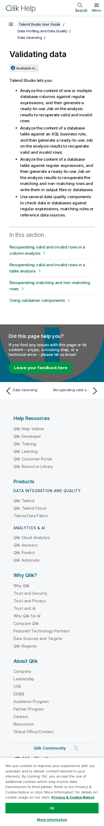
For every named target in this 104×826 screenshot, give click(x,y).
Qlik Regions (25, 646)
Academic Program (31, 701)
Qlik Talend (23, 500)
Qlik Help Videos (28, 428)
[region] (52, 791)
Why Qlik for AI (26, 616)
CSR (17, 686)
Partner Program (28, 709)
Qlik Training (24, 444)
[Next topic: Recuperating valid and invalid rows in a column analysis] (76, 390)
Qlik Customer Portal (32, 459)
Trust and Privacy (29, 600)
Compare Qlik (26, 623)
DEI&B (18, 694)
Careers (20, 716)
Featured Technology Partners (41, 631)
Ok (52, 808)
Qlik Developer (27, 436)
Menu (96, 10)
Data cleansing (30, 37)
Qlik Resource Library (33, 466)
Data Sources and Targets (37, 638)
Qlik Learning (25, 451)
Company (22, 671)
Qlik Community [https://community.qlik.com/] (50, 748)
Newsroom (23, 724)
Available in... (26, 68)
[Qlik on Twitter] (76, 748)
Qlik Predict (24, 552)
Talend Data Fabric (30, 515)
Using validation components (37, 300)
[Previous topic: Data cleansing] (27, 390)
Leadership (23, 679)
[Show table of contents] (11, 24)
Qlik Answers (25, 545)
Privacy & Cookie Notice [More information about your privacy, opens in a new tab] (72, 797)
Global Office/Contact (33, 731)
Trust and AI (24, 608)
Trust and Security (30, 593)
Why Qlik (21, 585)
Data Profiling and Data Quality (42, 31)
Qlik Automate (26, 560)
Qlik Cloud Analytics (31, 537)
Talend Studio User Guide (39, 24)
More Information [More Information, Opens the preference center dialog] (52, 819)
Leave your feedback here (40, 367)
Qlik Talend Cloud (29, 508)
